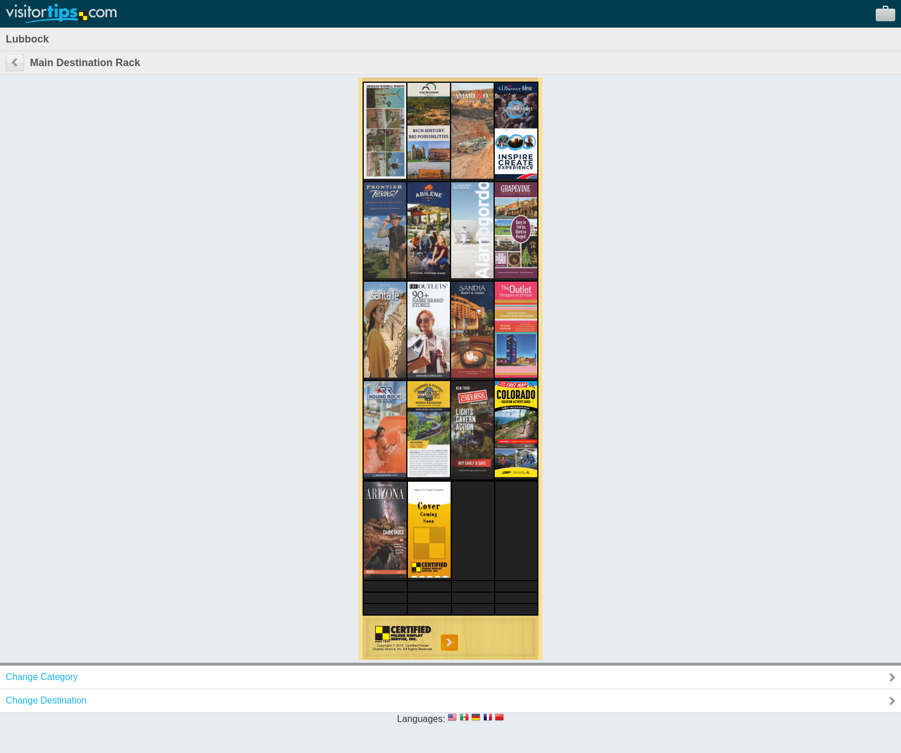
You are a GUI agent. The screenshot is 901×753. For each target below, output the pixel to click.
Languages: (421, 719)
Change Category (42, 677)
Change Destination (46, 700)
